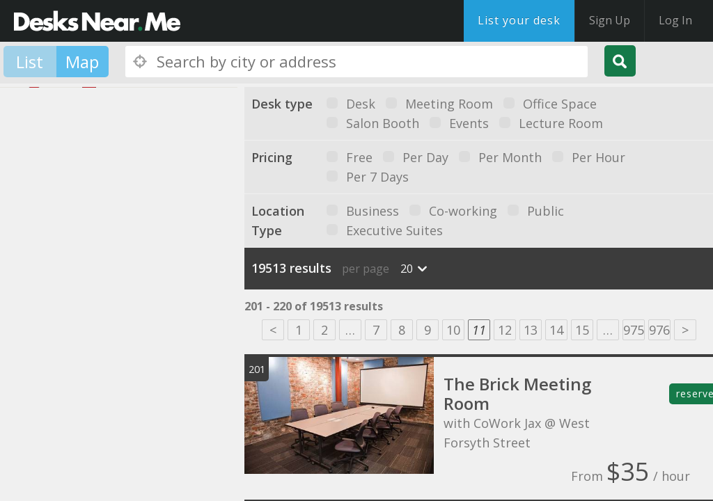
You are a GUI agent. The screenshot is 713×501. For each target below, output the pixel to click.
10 (453, 329)
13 (531, 329)
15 (582, 329)
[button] (81, 313)
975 (633, 329)
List (29, 61)
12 (505, 329)
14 (556, 329)
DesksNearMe (97, 20)
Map (82, 61)
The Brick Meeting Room (517, 393)
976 (659, 329)
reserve (694, 393)
